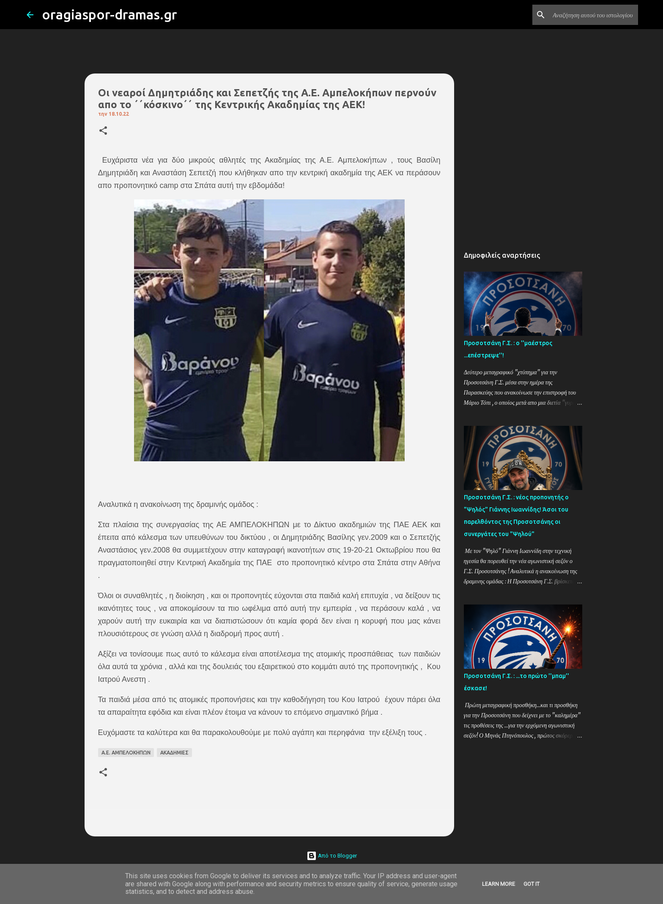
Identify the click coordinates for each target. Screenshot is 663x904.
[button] (103, 131)
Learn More (498, 884)
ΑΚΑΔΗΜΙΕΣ (174, 752)
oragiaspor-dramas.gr (109, 14)
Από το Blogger (332, 855)
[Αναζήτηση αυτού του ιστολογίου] (593, 15)
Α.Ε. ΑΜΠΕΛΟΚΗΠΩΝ (126, 752)
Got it (531, 884)
